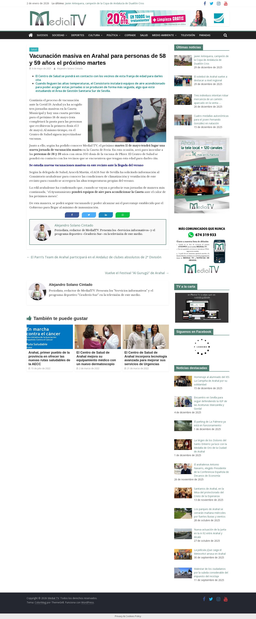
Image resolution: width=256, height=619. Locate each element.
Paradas (204, 35)
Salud (144, 35)
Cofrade (130, 35)
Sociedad (58, 35)
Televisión (188, 35)
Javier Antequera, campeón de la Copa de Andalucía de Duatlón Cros (104, 3)
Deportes (77, 35)
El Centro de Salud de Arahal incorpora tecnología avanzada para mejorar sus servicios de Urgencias (145, 358)
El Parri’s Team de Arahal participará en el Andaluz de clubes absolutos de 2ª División (94, 257)
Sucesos (42, 35)
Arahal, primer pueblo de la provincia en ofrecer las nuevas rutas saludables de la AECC (49, 358)
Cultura (94, 35)
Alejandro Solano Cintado (70, 68)
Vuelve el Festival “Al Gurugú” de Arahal (137, 273)
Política (112, 35)
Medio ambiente (163, 35)
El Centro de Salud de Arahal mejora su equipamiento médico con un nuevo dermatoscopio (96, 358)
